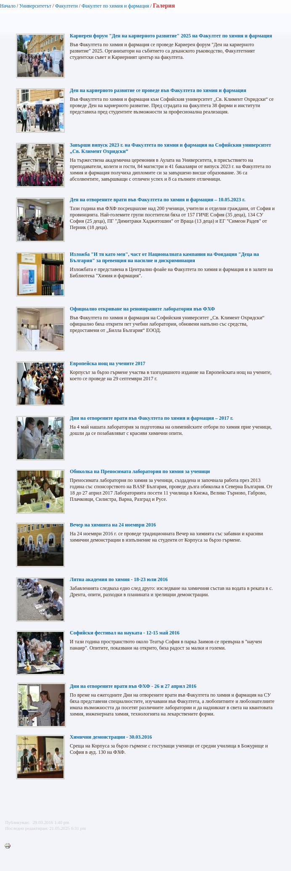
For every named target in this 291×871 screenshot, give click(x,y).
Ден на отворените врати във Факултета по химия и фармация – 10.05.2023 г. (157, 200)
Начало (8, 6)
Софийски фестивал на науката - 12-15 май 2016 (125, 633)
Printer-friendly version (9, 846)
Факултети (66, 6)
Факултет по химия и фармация (115, 6)
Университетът (35, 6)
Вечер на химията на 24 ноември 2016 (113, 525)
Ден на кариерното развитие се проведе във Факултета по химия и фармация (158, 90)
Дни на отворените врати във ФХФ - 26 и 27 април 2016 (133, 686)
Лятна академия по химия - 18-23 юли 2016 (119, 579)
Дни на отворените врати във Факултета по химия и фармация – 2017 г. (151, 418)
